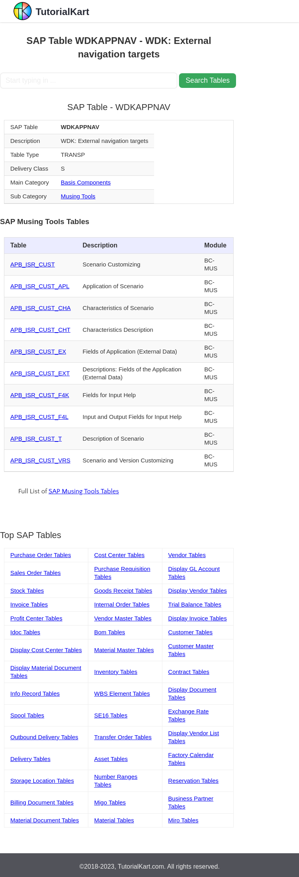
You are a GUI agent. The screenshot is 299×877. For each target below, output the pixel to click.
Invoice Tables (29, 604)
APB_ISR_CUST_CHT (40, 329)
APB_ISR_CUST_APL (39, 286)
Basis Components (86, 182)
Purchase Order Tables (40, 555)
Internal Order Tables (122, 604)
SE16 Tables (111, 715)
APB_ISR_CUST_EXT (40, 373)
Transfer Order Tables (123, 737)
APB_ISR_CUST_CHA (40, 307)
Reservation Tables (193, 780)
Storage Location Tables (42, 780)
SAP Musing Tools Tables (84, 491)
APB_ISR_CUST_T (36, 438)
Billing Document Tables (42, 802)
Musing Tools (78, 196)
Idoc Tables (25, 632)
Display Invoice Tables (197, 618)
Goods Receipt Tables (123, 590)
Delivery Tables (30, 758)
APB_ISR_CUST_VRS (40, 460)
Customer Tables (190, 632)
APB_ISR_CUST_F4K (39, 395)
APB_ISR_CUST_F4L (39, 416)
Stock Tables (27, 590)
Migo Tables (110, 802)
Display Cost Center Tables (46, 650)
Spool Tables (27, 715)
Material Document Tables (44, 820)
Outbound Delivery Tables (44, 737)
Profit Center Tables (36, 618)
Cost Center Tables (119, 555)
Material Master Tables (124, 650)
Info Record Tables (35, 693)
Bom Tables (109, 632)
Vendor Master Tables (123, 618)
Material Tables (114, 820)
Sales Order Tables (35, 572)
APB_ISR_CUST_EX (38, 351)
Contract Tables (188, 671)
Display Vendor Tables (197, 590)
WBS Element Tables (122, 693)
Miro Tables (183, 820)
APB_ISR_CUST (32, 264)
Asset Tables (111, 758)
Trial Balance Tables (194, 604)
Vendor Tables (187, 555)
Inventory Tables (115, 671)
